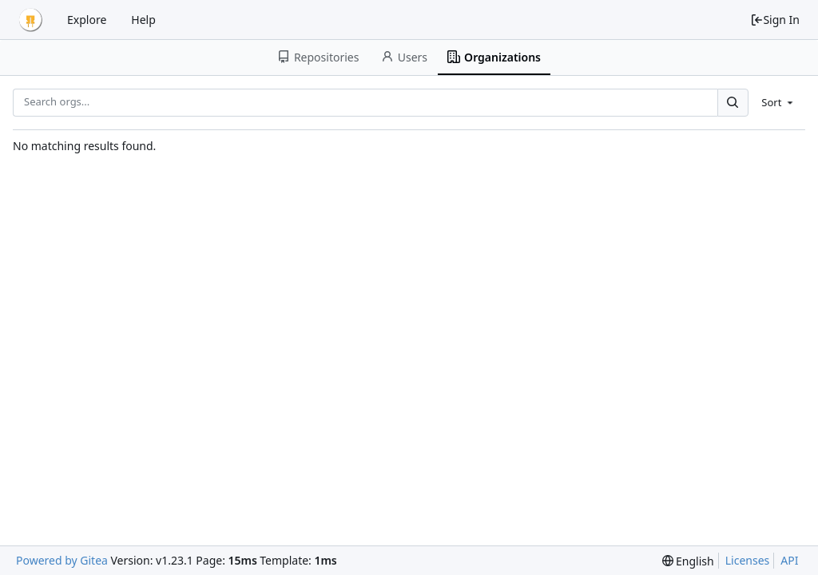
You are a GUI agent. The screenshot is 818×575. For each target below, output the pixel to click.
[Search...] (732, 103)
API (789, 560)
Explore (86, 19)
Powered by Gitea (62, 560)
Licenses (747, 560)
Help (143, 19)
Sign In (775, 19)
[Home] (30, 20)
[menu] (778, 102)
